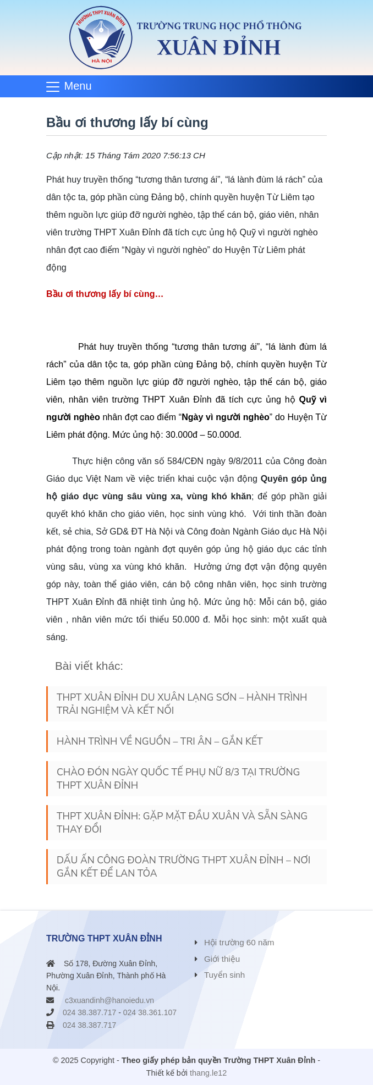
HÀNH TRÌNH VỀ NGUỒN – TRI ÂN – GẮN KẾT (160, 741)
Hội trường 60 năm (239, 942)
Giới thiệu (222, 958)
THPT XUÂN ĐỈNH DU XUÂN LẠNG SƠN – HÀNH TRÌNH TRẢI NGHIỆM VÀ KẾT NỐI (182, 704)
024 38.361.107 (150, 1012)
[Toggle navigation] (72, 86)
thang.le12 (208, 1073)
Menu (78, 86)
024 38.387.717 (89, 1012)
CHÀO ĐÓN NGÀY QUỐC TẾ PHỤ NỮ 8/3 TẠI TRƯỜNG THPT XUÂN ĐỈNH (178, 778)
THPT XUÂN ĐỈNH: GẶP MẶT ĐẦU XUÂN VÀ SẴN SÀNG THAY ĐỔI (182, 822)
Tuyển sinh (224, 974)
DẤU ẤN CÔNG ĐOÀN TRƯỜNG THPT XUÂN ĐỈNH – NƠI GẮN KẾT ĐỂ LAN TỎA (183, 866)
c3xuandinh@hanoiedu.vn (109, 1000)
